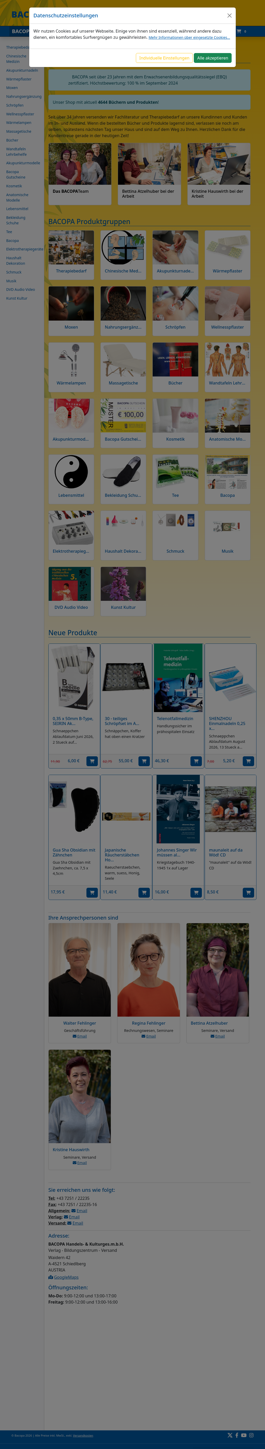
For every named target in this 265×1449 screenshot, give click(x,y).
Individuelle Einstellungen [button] (164, 58)
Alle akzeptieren (212, 58)
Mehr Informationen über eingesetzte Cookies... (189, 37)
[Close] (229, 15)
